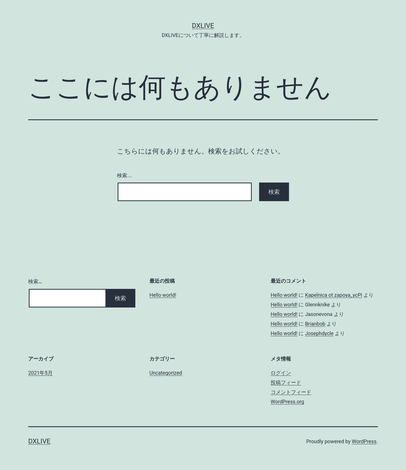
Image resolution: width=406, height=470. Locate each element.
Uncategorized (165, 373)
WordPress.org (287, 402)
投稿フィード (286, 382)
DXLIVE (203, 26)
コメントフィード (291, 392)
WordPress (364, 441)
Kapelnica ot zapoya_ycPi (333, 295)
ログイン (281, 373)
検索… (124, 175)
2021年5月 (40, 373)
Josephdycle (319, 333)
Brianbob (315, 324)
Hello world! (162, 295)
